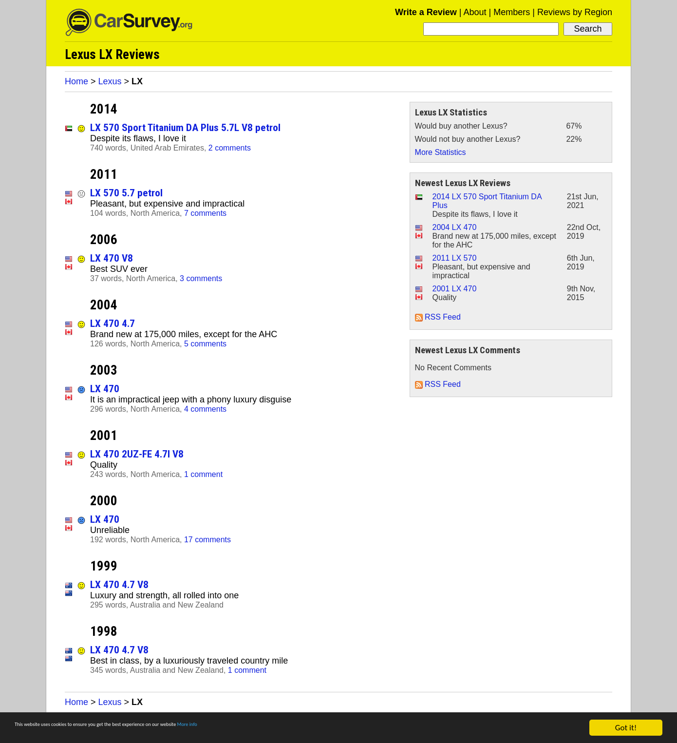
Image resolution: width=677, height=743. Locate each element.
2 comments (229, 148)
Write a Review (426, 12)
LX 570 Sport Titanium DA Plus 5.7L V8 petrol (185, 127)
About (474, 12)
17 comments (207, 539)
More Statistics (440, 152)
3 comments (201, 278)
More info (299, 729)
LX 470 (104, 388)
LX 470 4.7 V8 (119, 584)
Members (511, 12)
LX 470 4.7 (112, 323)
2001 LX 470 (455, 289)
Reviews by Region (574, 12)
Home (76, 81)
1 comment (203, 474)
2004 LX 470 (455, 227)
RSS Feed (438, 317)
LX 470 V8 (111, 258)
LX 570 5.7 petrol (126, 193)
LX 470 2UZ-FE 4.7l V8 (137, 454)
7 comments (205, 213)
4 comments (205, 409)
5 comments (205, 344)
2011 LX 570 (455, 258)
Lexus (110, 81)
